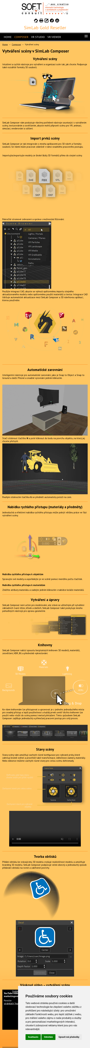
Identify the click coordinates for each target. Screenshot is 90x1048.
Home (8, 37)
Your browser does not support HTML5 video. (45, 828)
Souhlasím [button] (33, 1037)
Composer (21, 37)
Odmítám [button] (48, 1037)
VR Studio (38, 37)
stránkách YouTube (13, 1003)
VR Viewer (54, 37)
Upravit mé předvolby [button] (69, 1037)
